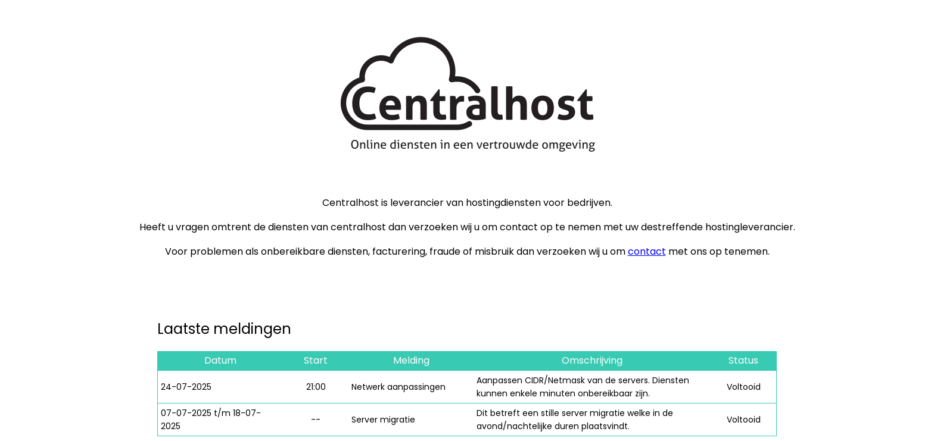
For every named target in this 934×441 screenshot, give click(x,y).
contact (647, 251)
